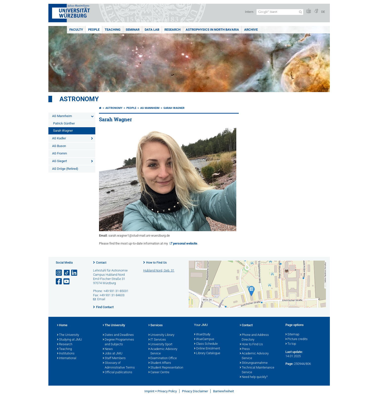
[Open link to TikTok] (66, 273)
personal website (185, 243)
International (66, 358)
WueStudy (202, 334)
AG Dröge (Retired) (65, 169)
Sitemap (292, 334)
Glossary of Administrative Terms (119, 365)
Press (245, 349)
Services (155, 325)
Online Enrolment (207, 349)
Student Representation (165, 368)
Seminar (132, 29)
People (93, 29)
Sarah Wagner (63, 130)
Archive (251, 29)
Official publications (117, 372)
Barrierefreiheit (223, 391)
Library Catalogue (207, 353)
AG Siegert (59, 161)
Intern (249, 12)
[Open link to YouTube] (66, 281)
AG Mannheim (62, 116)
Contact (101, 262)
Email (101, 299)
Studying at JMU (69, 340)
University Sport (160, 344)
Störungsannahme (254, 363)
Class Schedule (206, 344)
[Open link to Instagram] (59, 273)
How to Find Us (156, 262)
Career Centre (158, 372)
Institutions (66, 353)
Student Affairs (159, 363)
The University (68, 335)
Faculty (76, 29)
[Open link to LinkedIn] (74, 273)
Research (172, 29)
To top (290, 344)
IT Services (157, 340)
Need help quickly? (254, 377)
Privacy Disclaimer (195, 391)
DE (323, 12)
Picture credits (296, 339)
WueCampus (204, 339)
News (108, 349)
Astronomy (79, 99)
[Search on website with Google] (280, 12)
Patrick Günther (64, 123)
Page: (289, 364)
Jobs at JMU (112, 353)
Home (62, 325)
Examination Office (162, 358)
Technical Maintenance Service (257, 370)
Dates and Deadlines (118, 335)
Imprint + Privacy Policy (160, 391)
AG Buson (59, 146)
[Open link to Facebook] (59, 281)
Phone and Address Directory (254, 337)
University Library (161, 335)
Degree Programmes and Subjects (118, 342)
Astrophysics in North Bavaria (212, 29)
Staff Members (114, 358)
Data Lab (152, 29)
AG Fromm (59, 153)
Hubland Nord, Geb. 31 (158, 270)
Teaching (112, 29)
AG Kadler (59, 138)
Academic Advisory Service (162, 351)
